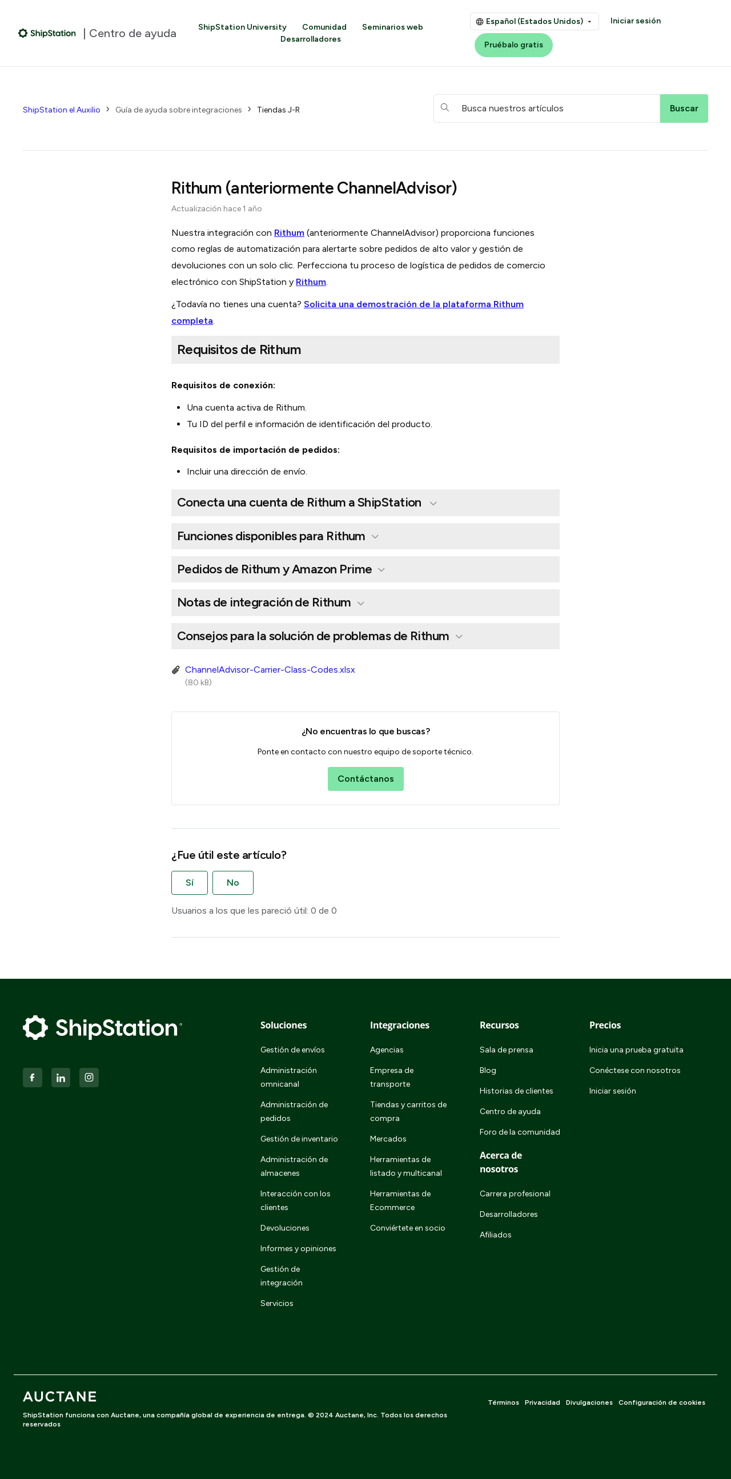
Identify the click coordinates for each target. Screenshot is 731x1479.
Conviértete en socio (407, 1228)
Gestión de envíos (292, 1050)
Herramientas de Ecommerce (400, 1200)
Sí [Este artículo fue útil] (190, 882)
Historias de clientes (516, 1091)
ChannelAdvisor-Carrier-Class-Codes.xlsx (270, 669)
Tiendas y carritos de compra (408, 1111)
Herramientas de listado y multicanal (406, 1166)
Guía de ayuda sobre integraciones (178, 110)
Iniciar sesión (635, 21)
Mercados (388, 1139)
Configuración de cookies (661, 1402)
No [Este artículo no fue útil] (233, 882)
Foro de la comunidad (520, 1132)
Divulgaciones (589, 1402)
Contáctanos (366, 778)
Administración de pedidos (294, 1111)
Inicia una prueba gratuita (636, 1050)
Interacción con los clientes (295, 1200)
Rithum (289, 232)
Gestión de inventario (299, 1139)
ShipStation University (242, 27)
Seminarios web (392, 27)
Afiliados (496, 1235)
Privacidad (542, 1402)
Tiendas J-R (278, 110)
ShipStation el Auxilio (62, 110)
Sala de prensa (506, 1050)
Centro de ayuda (510, 1111)
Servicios (277, 1303)
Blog (488, 1070)
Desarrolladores (310, 39)
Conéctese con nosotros (635, 1070)
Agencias (387, 1050)
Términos (503, 1402)
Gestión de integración (281, 1276)
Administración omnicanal (288, 1077)
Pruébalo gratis (513, 45)
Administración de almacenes (294, 1166)
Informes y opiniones (298, 1248)
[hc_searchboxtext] (546, 108)
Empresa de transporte (391, 1077)
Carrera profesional (515, 1194)
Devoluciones (285, 1228)
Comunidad (324, 27)
